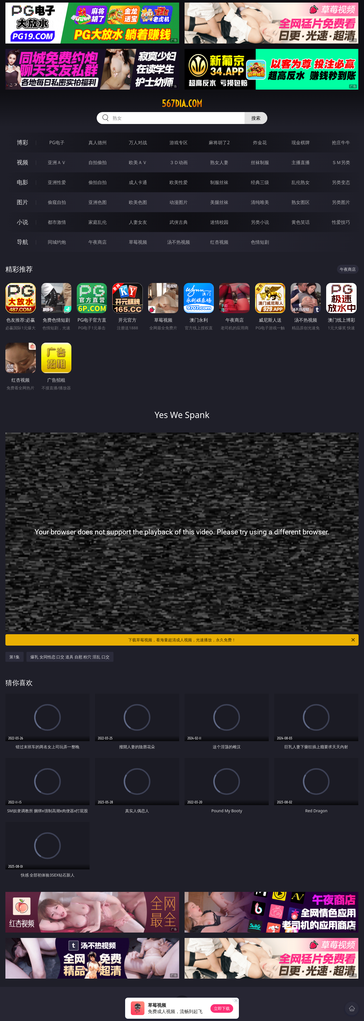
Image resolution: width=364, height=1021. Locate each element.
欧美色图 (138, 202)
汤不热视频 (178, 242)
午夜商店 (97, 242)
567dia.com (182, 103)
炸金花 (260, 142)
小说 (22, 222)
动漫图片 (178, 202)
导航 (22, 242)
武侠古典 (178, 222)
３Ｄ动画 (178, 162)
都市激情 (57, 222)
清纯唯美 (260, 202)
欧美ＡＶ (138, 162)
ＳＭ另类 (341, 162)
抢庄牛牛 (341, 142)
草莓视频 (138, 242)
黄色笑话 (300, 222)
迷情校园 (219, 222)
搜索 (255, 118)
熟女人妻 (219, 162)
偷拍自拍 (97, 182)
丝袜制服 (260, 162)
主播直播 (300, 162)
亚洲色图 (97, 202)
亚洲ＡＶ (57, 162)
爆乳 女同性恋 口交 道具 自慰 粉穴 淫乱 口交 (69, 657)
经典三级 (260, 182)
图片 (22, 202)
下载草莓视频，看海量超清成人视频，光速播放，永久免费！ (242, 639)
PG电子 (56, 142)
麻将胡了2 (219, 142)
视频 (22, 162)
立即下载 (222, 1008)
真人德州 (97, 142)
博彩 (22, 142)
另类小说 (260, 222)
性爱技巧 (341, 222)
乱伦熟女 (300, 182)
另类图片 (341, 202)
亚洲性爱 (57, 182)
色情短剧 (260, 242)
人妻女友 (138, 222)
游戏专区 (178, 142)
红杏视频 (219, 242)
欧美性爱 (178, 182)
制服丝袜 (219, 182)
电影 (22, 182)
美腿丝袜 (219, 202)
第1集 (14, 657)
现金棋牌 (300, 142)
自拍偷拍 (97, 162)
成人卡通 (138, 182)
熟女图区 (300, 202)
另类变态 (341, 182)
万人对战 (138, 142)
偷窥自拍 (57, 202)
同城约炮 (57, 242)
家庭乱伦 (97, 222)
